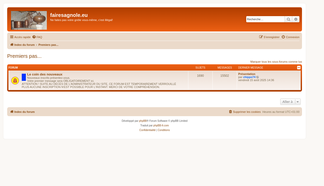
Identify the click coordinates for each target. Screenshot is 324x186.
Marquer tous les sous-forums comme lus (276, 61)
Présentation (246, 73)
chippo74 (249, 77)
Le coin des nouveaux (44, 74)
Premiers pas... (24, 56)
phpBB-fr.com (161, 125)
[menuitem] (37, 37)
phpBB (143, 120)
